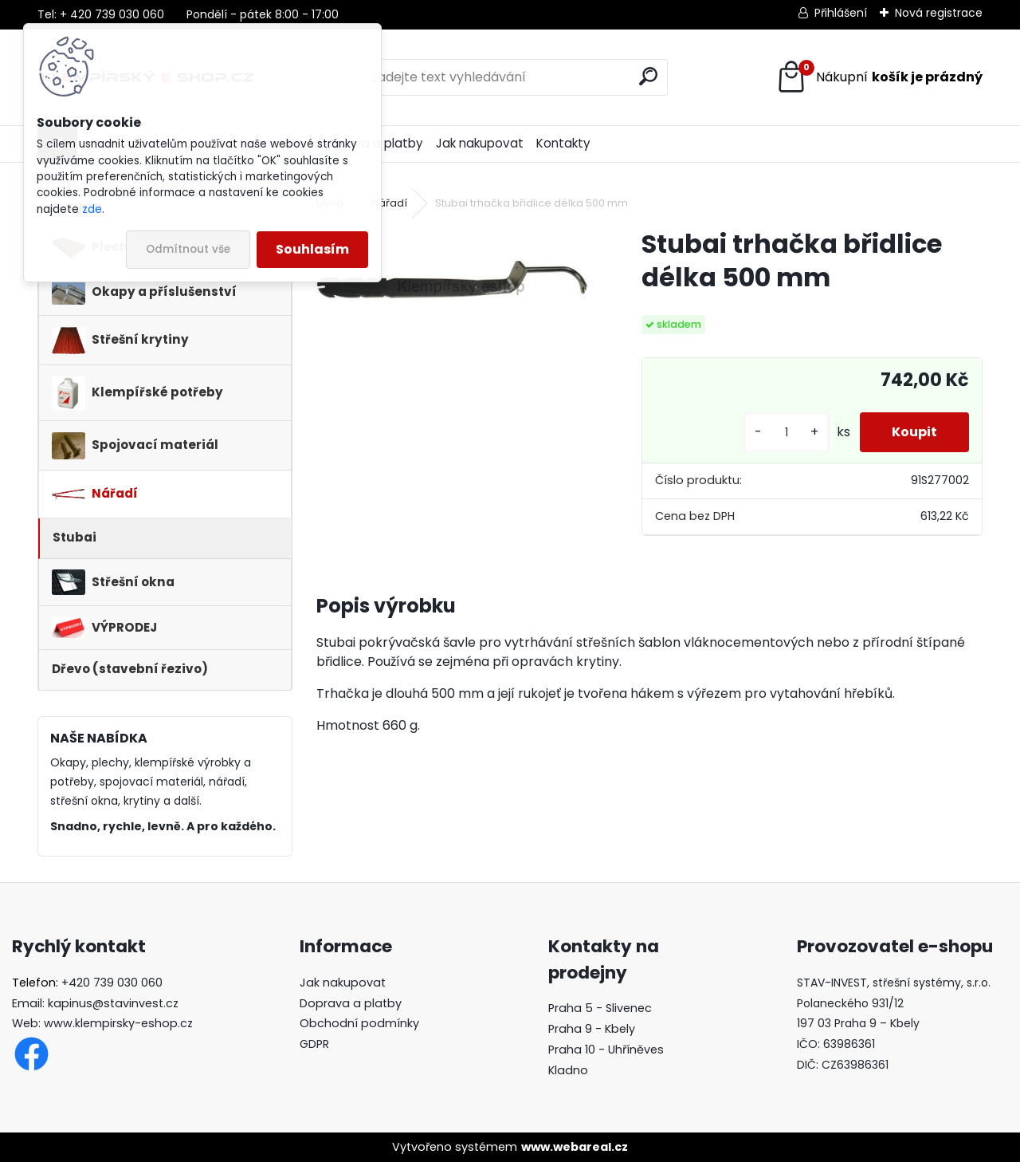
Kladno (568, 1070)
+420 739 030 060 (112, 983)
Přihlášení (840, 13)
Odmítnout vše (188, 249)
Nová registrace (939, 13)
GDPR (314, 1044)
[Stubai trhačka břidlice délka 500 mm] (453, 279)
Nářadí (389, 203)
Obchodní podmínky (359, 1023)
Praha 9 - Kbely (591, 1029)
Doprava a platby (351, 1003)
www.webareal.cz (574, 1147)
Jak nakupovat (480, 143)
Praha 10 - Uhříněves (606, 1050)
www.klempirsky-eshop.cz (118, 1023)
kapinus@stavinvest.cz (113, 1003)
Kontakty (563, 143)
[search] (648, 76)
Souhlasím (312, 249)
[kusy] (786, 433)
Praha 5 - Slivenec (600, 1008)
